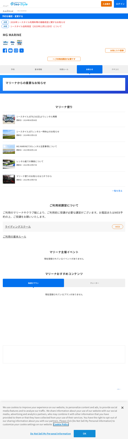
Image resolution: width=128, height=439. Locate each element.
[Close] (122, 407)
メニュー (5, 6)
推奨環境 (7, 394)
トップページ (8, 10)
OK (84, 433)
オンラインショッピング (16, 370)
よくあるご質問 (11, 375)
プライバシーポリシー (13, 398)
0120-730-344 (64, 355)
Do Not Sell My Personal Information (50, 433)
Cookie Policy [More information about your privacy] (61, 424)
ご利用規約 (8, 390)
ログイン (120, 3)
